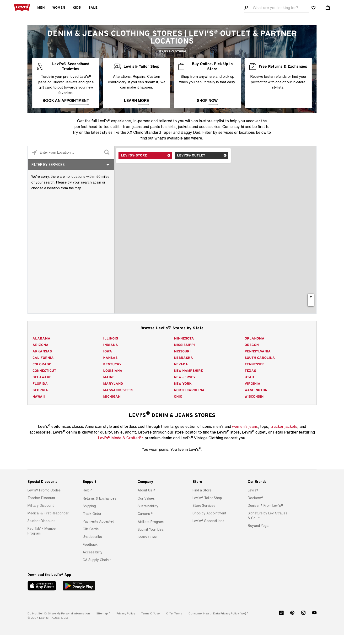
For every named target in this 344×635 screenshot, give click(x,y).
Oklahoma (254, 338)
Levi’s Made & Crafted (121, 437)
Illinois (110, 338)
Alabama (41, 338)
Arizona (40, 345)
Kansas (110, 358)
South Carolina (260, 358)
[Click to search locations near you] (34, 152)
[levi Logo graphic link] (22, 7)
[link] (103, 613)
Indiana (110, 345)
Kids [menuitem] (77, 7)
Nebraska (183, 358)
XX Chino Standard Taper (149, 132)
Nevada (181, 364)
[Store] (213, 481)
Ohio (178, 396)
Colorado (41, 364)
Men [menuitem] (41, 7)
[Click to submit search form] (107, 152)
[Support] (103, 481)
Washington (256, 390)
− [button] (311, 303)
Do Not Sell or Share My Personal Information (58, 613)
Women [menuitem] (58, 7)
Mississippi (184, 345)
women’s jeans (245, 426)
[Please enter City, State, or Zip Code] (71, 152)
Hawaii (38, 396)
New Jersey (185, 377)
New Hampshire (188, 371)
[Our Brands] (268, 481)
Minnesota (184, 338)
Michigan (111, 396)
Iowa (107, 351)
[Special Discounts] (48, 481)
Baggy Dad (190, 132)
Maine (108, 377)
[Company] (158, 481)
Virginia (252, 383)
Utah (249, 377)
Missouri (182, 351)
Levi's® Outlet (191, 155)
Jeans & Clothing (172, 51)
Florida (40, 383)
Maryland (113, 383)
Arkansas (42, 351)
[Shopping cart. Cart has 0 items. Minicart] (328, 7)
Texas (250, 371)
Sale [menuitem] (92, 7)
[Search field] (276, 8)
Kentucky (112, 364)
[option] (48, 490)
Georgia (40, 390)
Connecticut (44, 371)
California (43, 358)
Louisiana (112, 371)
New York (183, 383)
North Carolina (189, 390)
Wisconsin (254, 396)
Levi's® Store (134, 155)
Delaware (41, 377)
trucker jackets (283, 426)
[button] (44, 490)
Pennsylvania (258, 351)
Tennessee (254, 364)
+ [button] (311, 297)
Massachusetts (118, 390)
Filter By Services (48, 164)
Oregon (252, 345)
